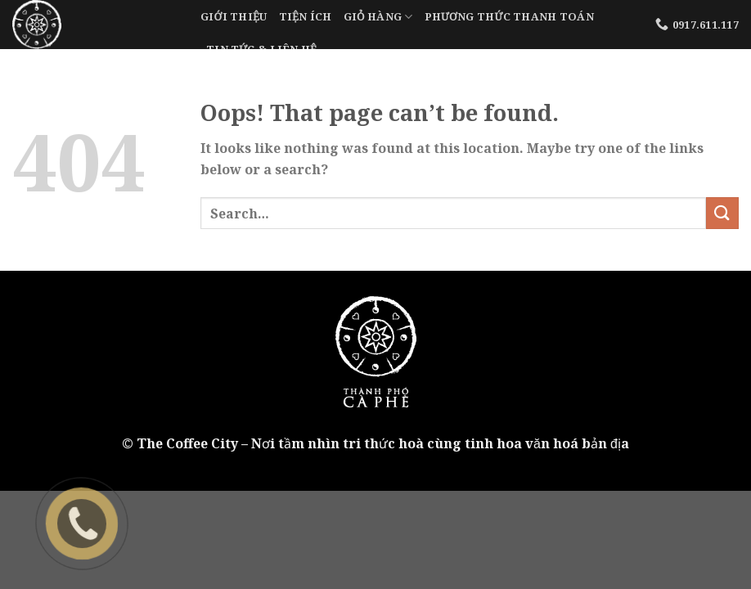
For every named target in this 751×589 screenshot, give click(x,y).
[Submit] (722, 213)
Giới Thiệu (234, 16)
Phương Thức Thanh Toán (509, 16)
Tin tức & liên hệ (261, 49)
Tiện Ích (305, 16)
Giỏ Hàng (378, 17)
